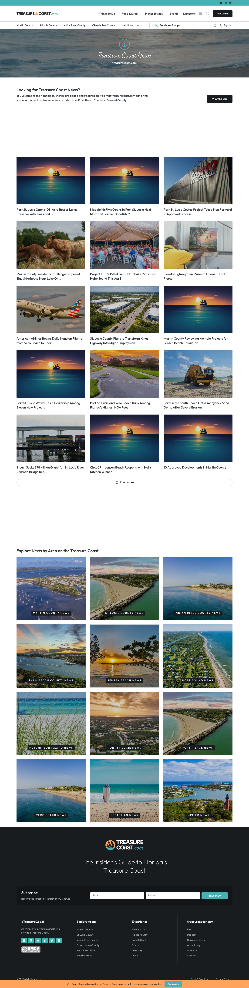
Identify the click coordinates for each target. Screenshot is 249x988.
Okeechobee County (88, 948)
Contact (191, 958)
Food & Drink (139, 942)
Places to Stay (140, 937)
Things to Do (139, 932)
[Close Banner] (245, 984)
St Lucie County (85, 937)
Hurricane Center (197, 942)
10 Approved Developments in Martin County (195, 467)
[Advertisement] (112, 129)
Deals (135, 958)
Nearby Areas (84, 958)
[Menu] (200, 13)
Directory (137, 953)
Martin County (85, 932)
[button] (215, 25)
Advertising (193, 948)
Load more (124, 482)
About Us (192, 953)
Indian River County (87, 942)
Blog (189, 932)
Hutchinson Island (86, 953)
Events (135, 948)
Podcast (191, 937)
